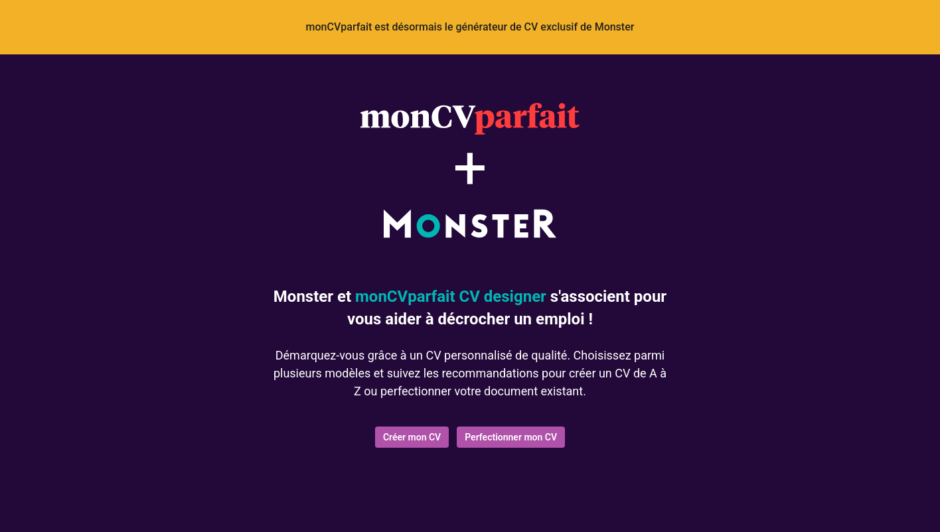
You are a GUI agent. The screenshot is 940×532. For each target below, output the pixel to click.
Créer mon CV (412, 437)
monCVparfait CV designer (450, 296)
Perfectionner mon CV (511, 437)
